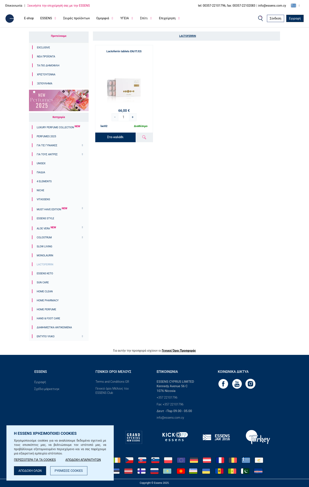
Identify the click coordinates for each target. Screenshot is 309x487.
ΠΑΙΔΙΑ (41, 172)
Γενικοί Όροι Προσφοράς (179, 350)
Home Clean (45, 291)
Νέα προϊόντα (46, 56)
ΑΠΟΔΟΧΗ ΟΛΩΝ (30, 470)
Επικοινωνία (13, 5)
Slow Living (44, 246)
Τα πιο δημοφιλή (48, 65)
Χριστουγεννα (46, 74)
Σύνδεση (275, 18)
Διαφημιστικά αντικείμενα (54, 327)
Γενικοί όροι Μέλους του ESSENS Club (112, 390)
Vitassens (43, 199)
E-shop (29, 18)
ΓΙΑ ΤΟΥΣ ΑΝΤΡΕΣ (47, 154)
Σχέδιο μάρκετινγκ (46, 389)
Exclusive (43, 47)
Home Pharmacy (48, 300)
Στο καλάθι (115, 137)
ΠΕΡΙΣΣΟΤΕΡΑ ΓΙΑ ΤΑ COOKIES (35, 460)
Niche (40, 190)
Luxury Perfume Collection (58, 127)
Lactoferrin (45, 264)
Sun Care (43, 282)
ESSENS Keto (45, 273)
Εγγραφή (295, 18)
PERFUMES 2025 (46, 136)
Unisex (41, 163)
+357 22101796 (167, 397)
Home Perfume (46, 309)
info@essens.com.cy (272, 5)
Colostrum (44, 237)
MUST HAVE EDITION (52, 209)
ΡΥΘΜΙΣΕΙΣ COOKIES (69, 470)
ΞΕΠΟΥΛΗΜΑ (44, 83)
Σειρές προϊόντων (76, 18)
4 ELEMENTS (44, 181)
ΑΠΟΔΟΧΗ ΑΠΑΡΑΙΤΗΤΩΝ (83, 460)
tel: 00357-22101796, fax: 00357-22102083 (226, 5)
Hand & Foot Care (48, 318)
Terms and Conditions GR (112, 381)
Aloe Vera (46, 228)
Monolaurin (45, 255)
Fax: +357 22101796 (170, 404)
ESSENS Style (45, 218)
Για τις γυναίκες (47, 145)
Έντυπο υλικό (46, 336)
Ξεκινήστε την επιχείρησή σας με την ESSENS (58, 5)
